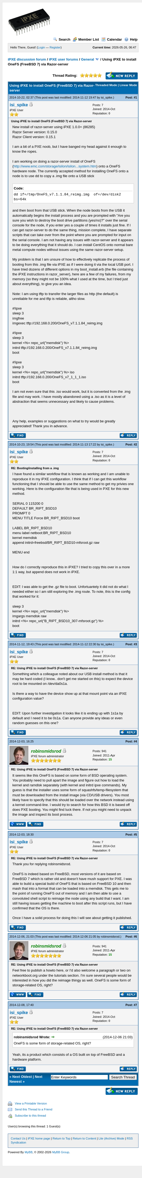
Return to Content (84, 1138)
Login (41, 47)
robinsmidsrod (110, 936)
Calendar (111, 39)
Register (55, 47)
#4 (135, 741)
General (87, 59)
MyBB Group (60, 1152)
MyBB (28, 1152)
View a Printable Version (31, 1103)
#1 (135, 97)
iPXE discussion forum (27, 59)
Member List (86, 39)
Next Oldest (22, 1077)
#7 (135, 1005)
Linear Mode (128, 85)
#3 (135, 644)
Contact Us (18, 1138)
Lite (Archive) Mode (111, 1138)
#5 (135, 834)
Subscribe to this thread (30, 1115)
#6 (135, 936)
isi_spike (106, 97)
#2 (135, 444)
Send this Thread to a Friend (33, 1109)
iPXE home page (39, 1138)
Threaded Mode (106, 85)
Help (130, 39)
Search (61, 39)
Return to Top (61, 1138)
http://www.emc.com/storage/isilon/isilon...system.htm (54, 166)
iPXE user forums (63, 59)
